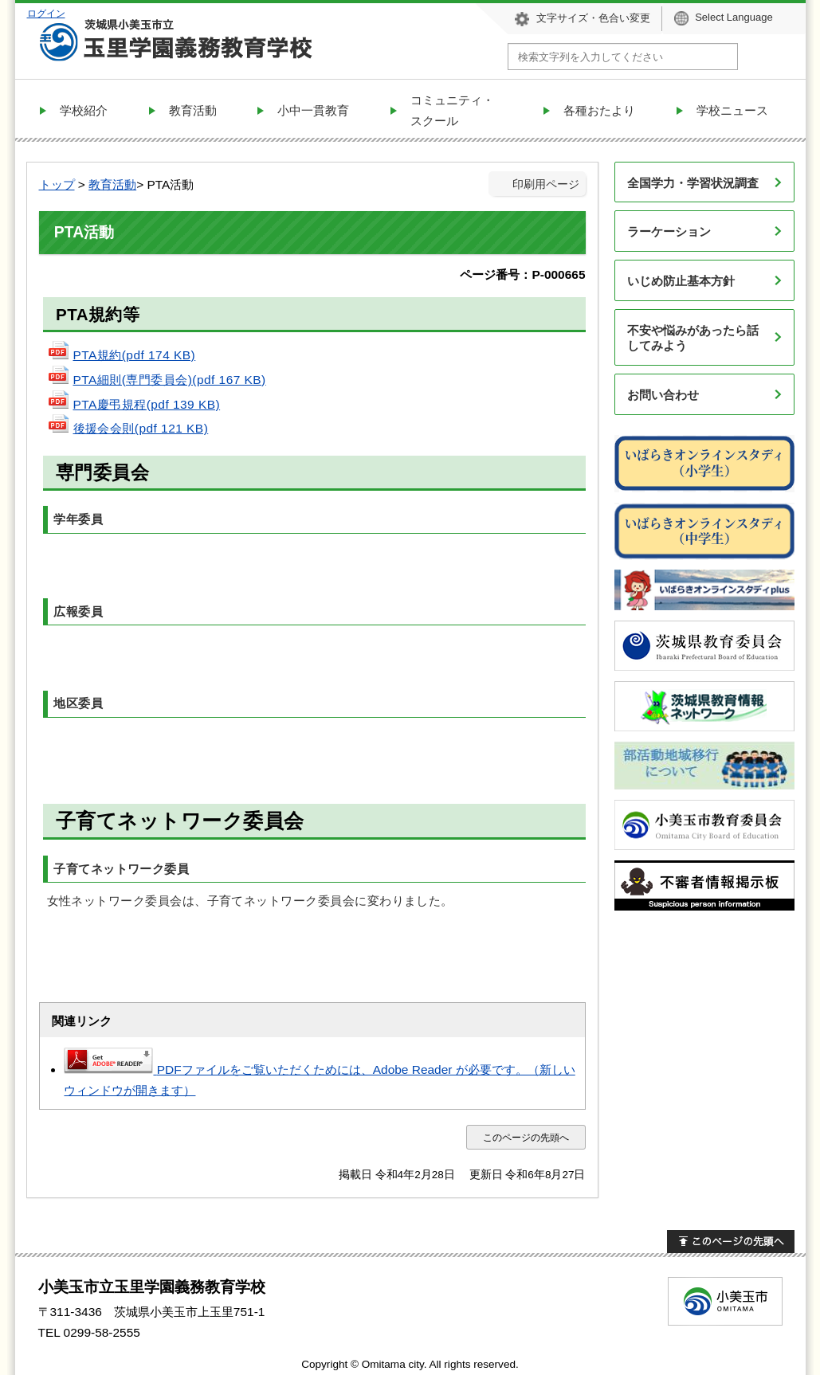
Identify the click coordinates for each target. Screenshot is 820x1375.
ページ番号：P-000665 (522, 274)
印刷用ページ (545, 184)
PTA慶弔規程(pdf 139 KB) (134, 404)
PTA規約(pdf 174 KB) (121, 355)
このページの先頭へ (526, 1137)
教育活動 (112, 184)
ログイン (46, 13)
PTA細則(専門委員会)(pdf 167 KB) (156, 379)
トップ (57, 184)
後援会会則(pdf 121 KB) (128, 428)
